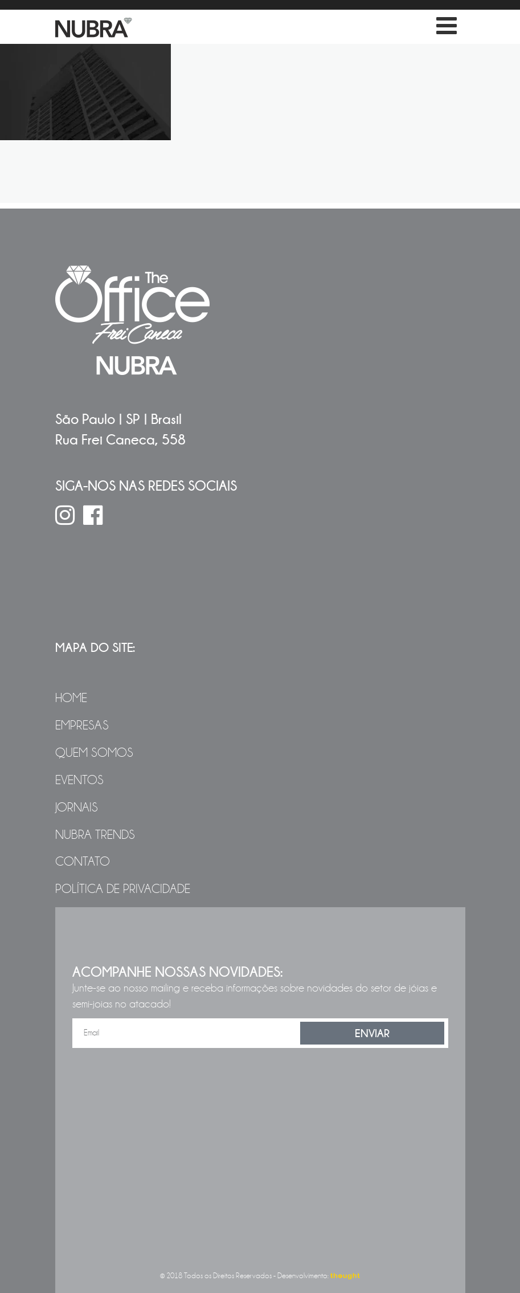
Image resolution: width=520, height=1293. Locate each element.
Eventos (79, 780)
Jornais (76, 807)
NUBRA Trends (95, 835)
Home (71, 698)
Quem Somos (94, 753)
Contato (82, 861)
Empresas (82, 725)
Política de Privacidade (122, 889)
